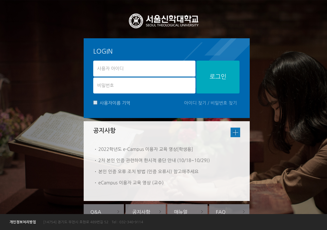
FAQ (220, 212)
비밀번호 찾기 (223, 103)
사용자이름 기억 (111, 102)
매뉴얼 (180, 212)
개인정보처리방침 (23, 222)
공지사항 (141, 212)
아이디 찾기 (195, 103)
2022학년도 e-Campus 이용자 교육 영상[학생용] (145, 149)
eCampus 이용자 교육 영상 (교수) (131, 183)
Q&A (95, 212)
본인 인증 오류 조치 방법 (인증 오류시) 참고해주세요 (148, 171)
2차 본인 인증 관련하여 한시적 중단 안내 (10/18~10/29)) (154, 160)
